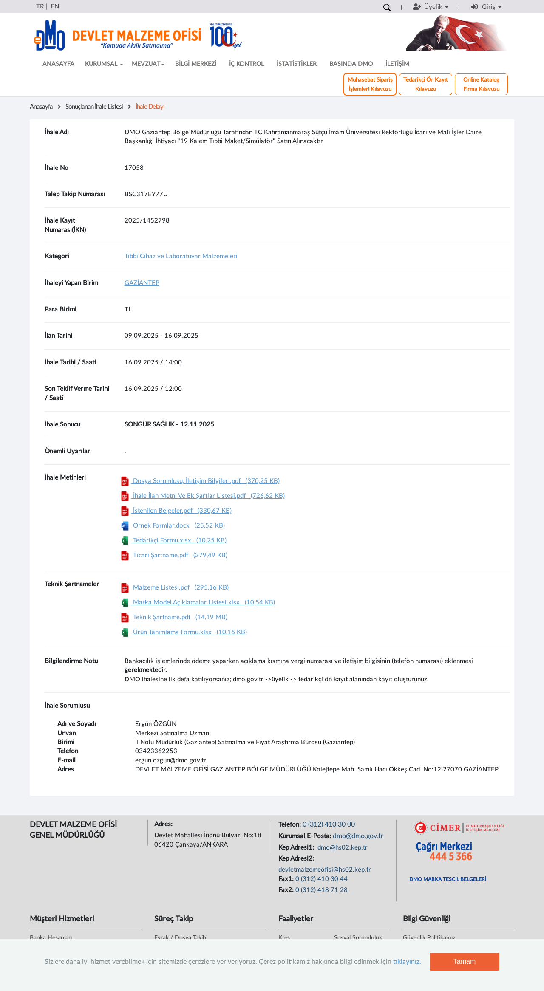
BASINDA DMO (351, 64)
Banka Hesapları (51, 938)
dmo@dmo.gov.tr (358, 836)
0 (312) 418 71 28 (321, 890)
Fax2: (286, 890)
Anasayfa (41, 107)
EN (55, 6)
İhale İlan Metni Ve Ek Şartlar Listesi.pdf (202, 496)
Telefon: (290, 825)
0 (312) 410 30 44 (321, 879)
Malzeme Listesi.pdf (174, 587)
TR (40, 6)
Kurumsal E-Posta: (305, 836)
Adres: (164, 824)
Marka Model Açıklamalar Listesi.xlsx (197, 602)
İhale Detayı (150, 107)
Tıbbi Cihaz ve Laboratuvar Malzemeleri (181, 256)
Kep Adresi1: (297, 847)
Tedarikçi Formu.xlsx (173, 540)
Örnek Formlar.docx (172, 525)
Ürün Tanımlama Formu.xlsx (183, 632)
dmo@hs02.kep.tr (342, 847)
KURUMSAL (104, 64)
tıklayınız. (407, 961)
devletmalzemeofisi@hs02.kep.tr (324, 870)
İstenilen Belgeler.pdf (175, 511)
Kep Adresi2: (297, 858)
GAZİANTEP (142, 283)
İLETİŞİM (397, 64)
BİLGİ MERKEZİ (195, 64)
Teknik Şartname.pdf (173, 617)
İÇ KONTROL (246, 64)
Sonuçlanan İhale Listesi (94, 107)
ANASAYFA (58, 64)
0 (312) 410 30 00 (329, 824)
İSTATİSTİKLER (297, 64)
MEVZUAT (148, 64)
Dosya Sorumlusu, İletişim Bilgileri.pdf (199, 481)
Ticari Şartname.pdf (173, 555)
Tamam (464, 961)
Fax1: (286, 879)
